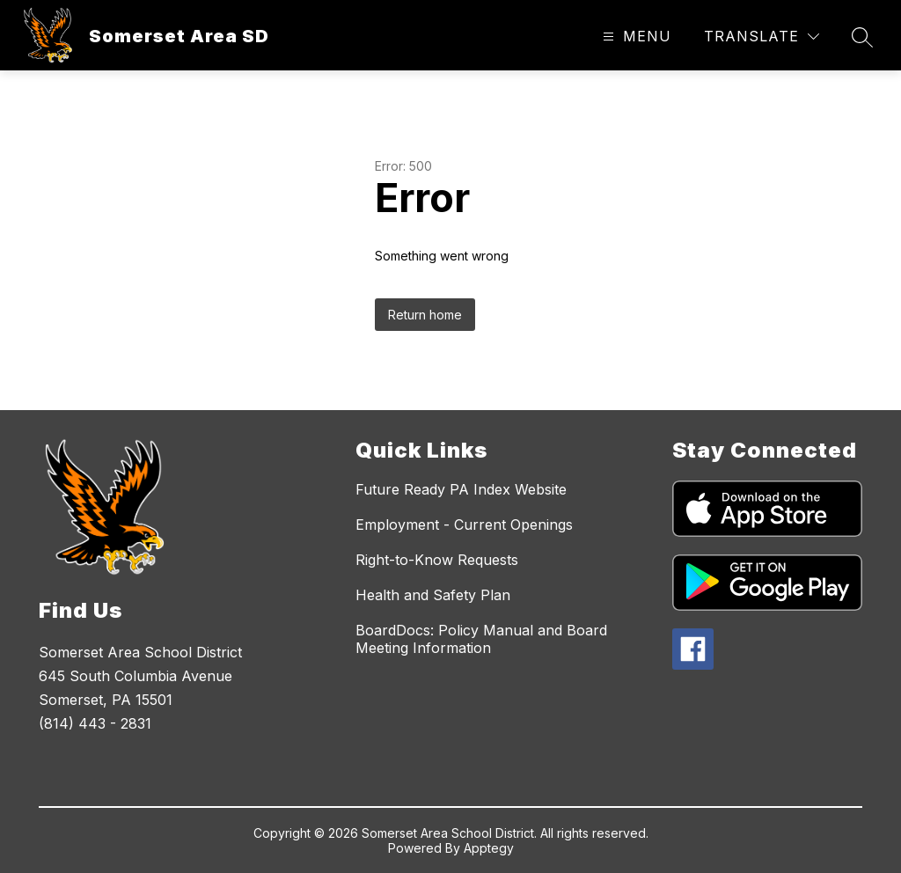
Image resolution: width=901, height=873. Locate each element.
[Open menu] (634, 37)
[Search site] (862, 37)
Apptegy (489, 847)
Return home (425, 314)
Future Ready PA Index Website (461, 489)
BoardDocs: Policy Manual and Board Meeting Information (481, 639)
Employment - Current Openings (464, 524)
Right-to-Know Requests (436, 560)
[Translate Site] (762, 37)
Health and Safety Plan (432, 595)
